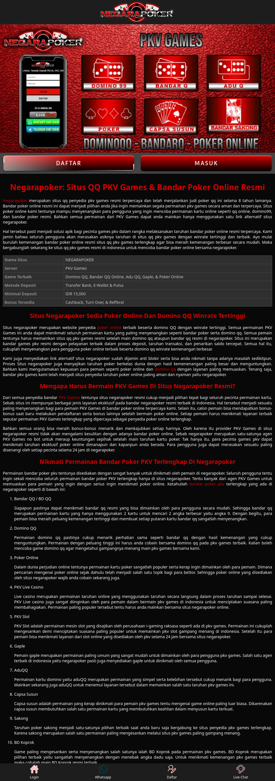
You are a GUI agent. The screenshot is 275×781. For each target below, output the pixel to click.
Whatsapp (103, 772)
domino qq (165, 369)
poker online (109, 327)
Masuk (206, 163)
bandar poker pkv (206, 484)
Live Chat (240, 772)
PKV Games (69, 397)
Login (34, 772)
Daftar (68, 163)
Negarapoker (15, 200)
